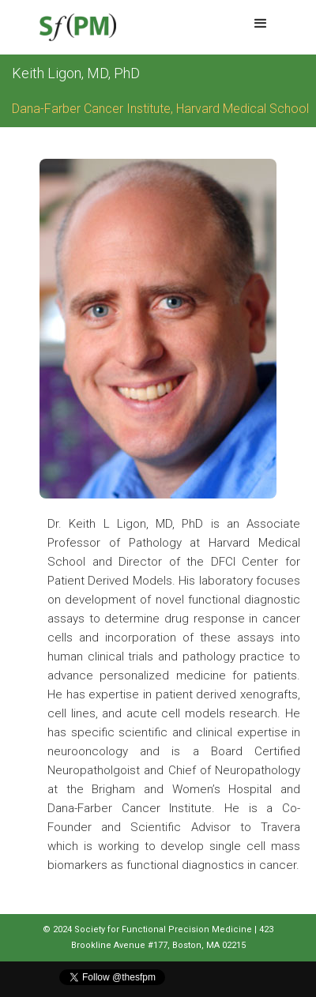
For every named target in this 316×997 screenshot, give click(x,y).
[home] (74, 27)
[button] (260, 23)
